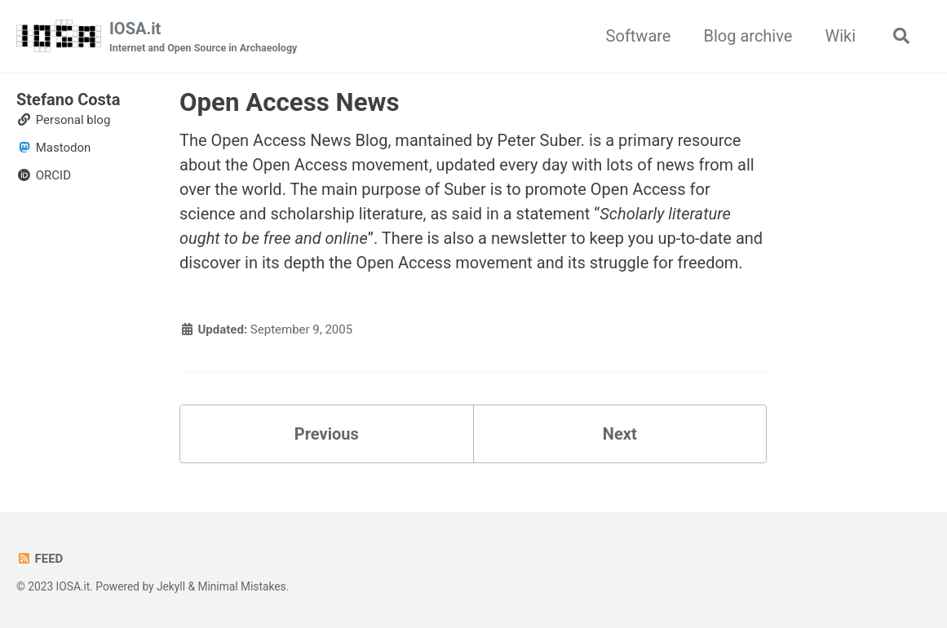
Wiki (840, 36)
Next (620, 434)
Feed (39, 558)
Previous (326, 434)
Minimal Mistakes (241, 586)
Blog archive (747, 36)
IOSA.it (203, 37)
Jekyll (171, 586)
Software (638, 36)
